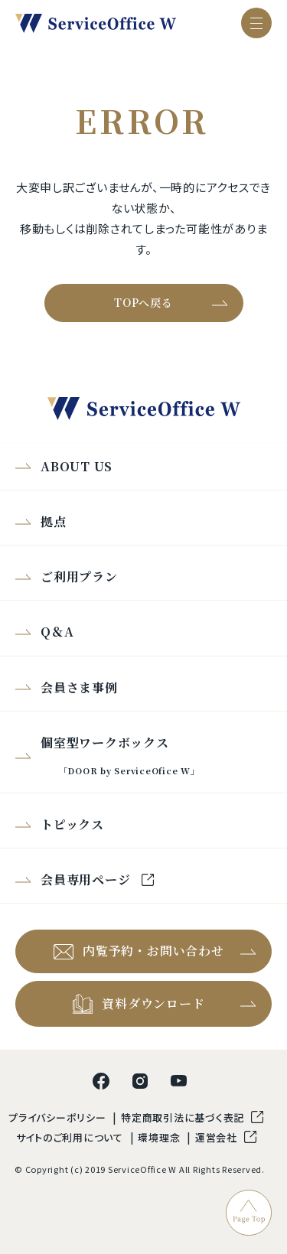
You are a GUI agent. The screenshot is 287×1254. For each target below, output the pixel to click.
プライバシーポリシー (58, 1117)
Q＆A (57, 631)
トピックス (72, 824)
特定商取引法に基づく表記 (184, 1117)
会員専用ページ (87, 879)
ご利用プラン (79, 576)
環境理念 (160, 1137)
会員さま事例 (79, 687)
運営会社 (217, 1137)
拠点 (54, 521)
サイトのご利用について (71, 1137)
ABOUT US (77, 466)
